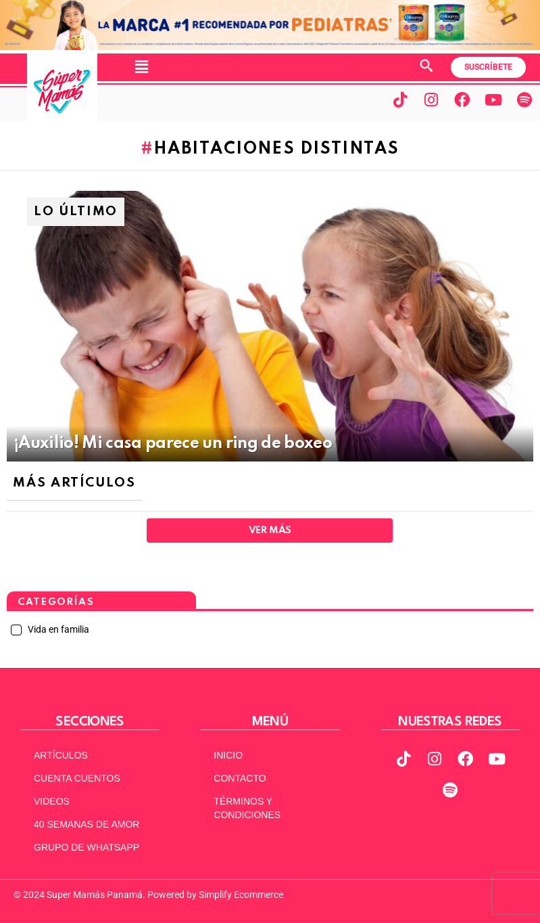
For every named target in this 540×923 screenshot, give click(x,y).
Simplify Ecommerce (241, 894)
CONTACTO (240, 778)
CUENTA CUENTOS (77, 778)
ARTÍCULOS (61, 755)
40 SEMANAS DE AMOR (86, 824)
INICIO (228, 755)
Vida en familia (57, 629)
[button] (141, 67)
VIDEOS (52, 801)
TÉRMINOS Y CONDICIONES (247, 808)
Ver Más (270, 530)
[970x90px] (270, 46)
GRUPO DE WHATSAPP (86, 847)
